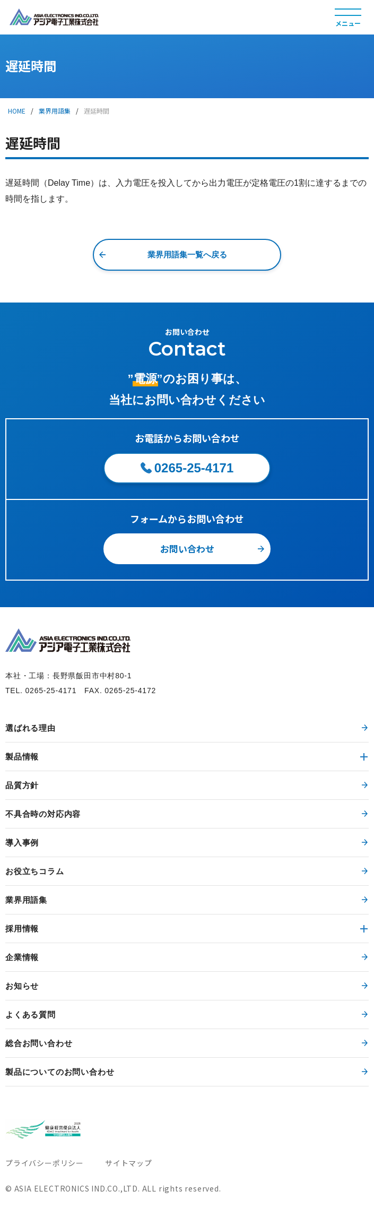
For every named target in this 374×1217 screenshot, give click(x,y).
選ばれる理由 (30, 727)
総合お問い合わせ (38, 1043)
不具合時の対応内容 (43, 813)
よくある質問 (30, 1014)
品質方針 (22, 785)
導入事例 (22, 842)
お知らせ (22, 985)
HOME (16, 110)
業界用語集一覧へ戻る (187, 254)
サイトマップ (128, 1163)
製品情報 (22, 756)
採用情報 (22, 928)
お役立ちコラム (34, 871)
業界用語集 (55, 110)
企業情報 (22, 957)
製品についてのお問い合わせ (59, 1071)
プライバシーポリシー (44, 1163)
